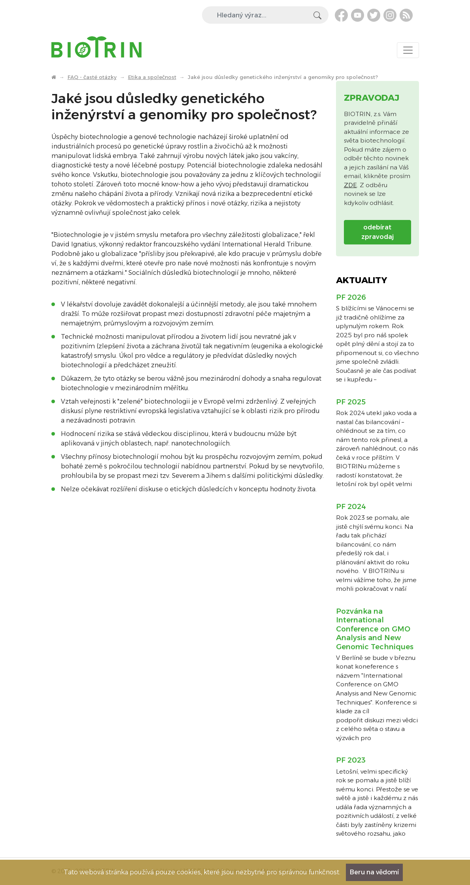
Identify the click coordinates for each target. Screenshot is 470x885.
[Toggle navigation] (408, 50)
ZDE (350, 185)
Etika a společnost (152, 77)
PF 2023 (351, 760)
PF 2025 (351, 402)
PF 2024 (351, 506)
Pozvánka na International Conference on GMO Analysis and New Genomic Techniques (374, 629)
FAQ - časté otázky (92, 77)
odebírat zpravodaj (377, 232)
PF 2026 (351, 297)
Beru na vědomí (374, 872)
